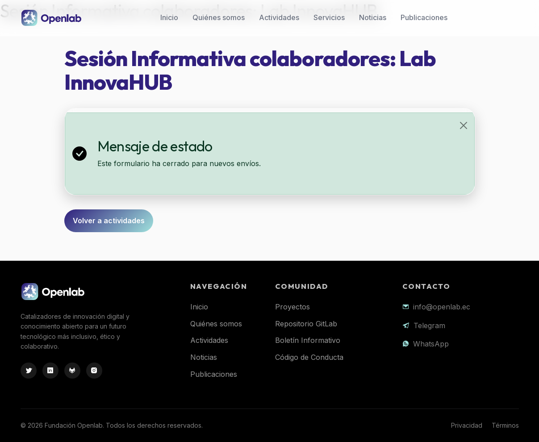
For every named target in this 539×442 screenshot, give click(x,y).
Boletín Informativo (307, 340)
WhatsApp (431, 343)
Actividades (279, 17)
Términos (505, 425)
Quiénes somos (218, 17)
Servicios (329, 17)
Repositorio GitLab (306, 323)
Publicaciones (424, 17)
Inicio (169, 17)
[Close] (463, 125)
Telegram (429, 325)
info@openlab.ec (441, 306)
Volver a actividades (109, 220)
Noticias (372, 17)
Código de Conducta (309, 357)
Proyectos (292, 306)
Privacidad (466, 425)
